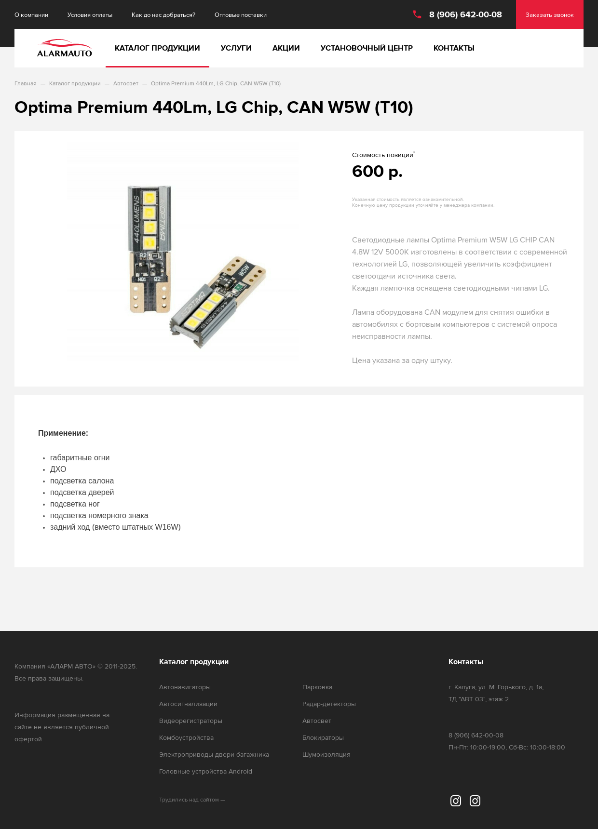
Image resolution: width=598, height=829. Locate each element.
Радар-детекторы (329, 704)
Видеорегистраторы (190, 720)
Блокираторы (323, 737)
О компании (31, 14)
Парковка (317, 687)
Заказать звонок (550, 14)
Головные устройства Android (205, 771)
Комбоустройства (186, 737)
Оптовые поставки (241, 14)
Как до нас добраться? (163, 14)
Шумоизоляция (326, 754)
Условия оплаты (90, 14)
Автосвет (316, 720)
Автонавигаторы (185, 687)
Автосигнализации (188, 704)
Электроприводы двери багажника (214, 754)
